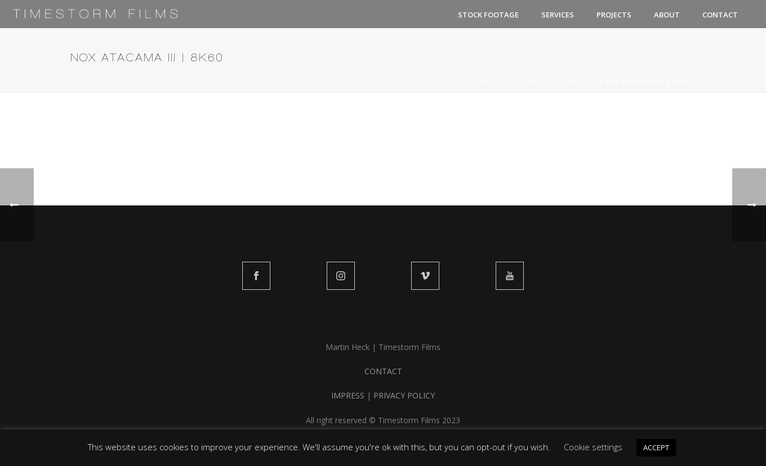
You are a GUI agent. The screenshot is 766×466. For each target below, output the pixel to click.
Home (479, 82)
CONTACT (720, 15)
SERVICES (557, 15)
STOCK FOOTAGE (488, 15)
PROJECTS (613, 15)
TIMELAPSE (579, 82)
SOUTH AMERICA (525, 82)
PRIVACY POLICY (404, 395)
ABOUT (667, 15)
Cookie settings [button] (593, 446)
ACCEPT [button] (656, 447)
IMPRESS (347, 395)
